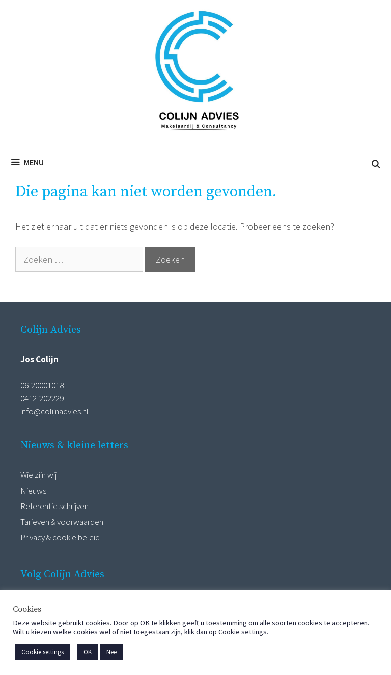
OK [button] (87, 652)
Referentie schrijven (54, 506)
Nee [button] (111, 652)
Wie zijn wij (38, 475)
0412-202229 (42, 398)
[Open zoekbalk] (375, 164)
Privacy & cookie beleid (60, 537)
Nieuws (33, 490)
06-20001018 (42, 385)
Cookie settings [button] (42, 652)
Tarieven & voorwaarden (61, 521)
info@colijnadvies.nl (54, 411)
